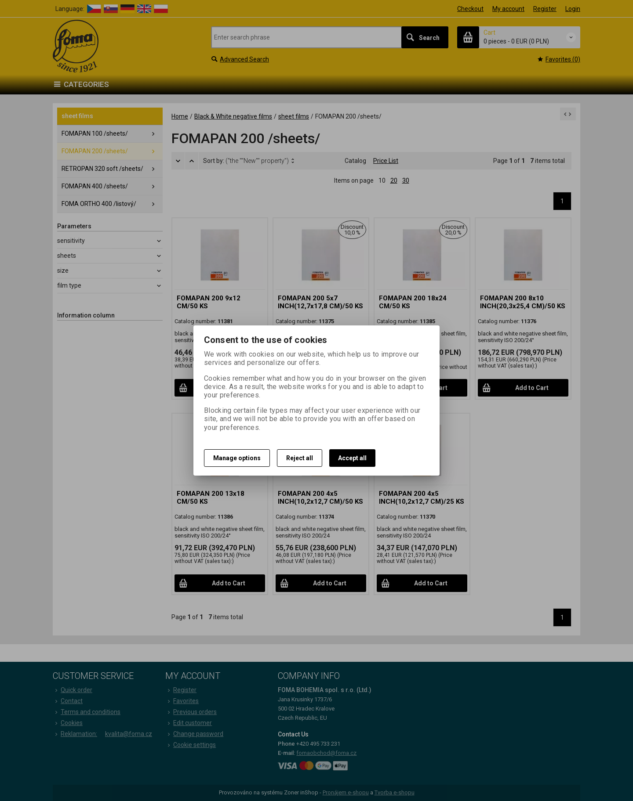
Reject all (299, 458)
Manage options (237, 458)
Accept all (352, 458)
